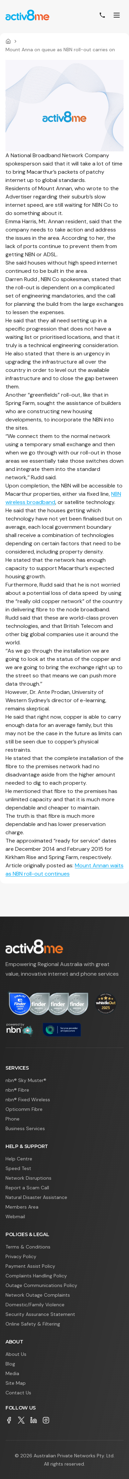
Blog (10, 1364)
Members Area (21, 1207)
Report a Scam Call (27, 1188)
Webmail (15, 1216)
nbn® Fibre (17, 1090)
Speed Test (18, 1168)
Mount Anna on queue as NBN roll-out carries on (60, 49)
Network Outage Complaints (37, 1295)
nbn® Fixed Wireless (27, 1099)
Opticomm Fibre (24, 1109)
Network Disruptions (28, 1178)
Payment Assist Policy (30, 1266)
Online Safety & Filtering (32, 1324)
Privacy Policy (20, 1256)
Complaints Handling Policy (36, 1276)
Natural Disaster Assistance (36, 1197)
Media (12, 1373)
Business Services (25, 1128)
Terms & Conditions (27, 1247)
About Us (15, 1354)
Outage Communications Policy (41, 1285)
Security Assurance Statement (40, 1314)
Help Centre (18, 1159)
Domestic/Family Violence (34, 1304)
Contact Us (18, 1393)
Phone (12, 1119)
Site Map (15, 1383)
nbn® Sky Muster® (25, 1080)
